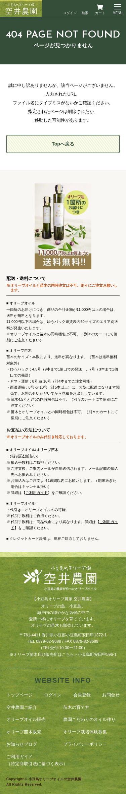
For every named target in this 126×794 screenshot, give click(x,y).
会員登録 (82, 694)
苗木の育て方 (76, 707)
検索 (85, 13)
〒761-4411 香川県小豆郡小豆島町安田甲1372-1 (63, 635)
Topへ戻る (63, 144)
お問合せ (111, 694)
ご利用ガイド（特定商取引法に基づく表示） (37, 760)
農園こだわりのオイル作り (89, 719)
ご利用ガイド (37, 493)
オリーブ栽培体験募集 (85, 731)
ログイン (70, 13)
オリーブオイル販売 (26, 719)
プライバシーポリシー (85, 744)
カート (100, 13)
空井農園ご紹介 (21, 707)
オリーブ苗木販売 (23, 731)
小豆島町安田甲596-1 (97, 654)
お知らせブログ (21, 744)
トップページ (19, 694)
